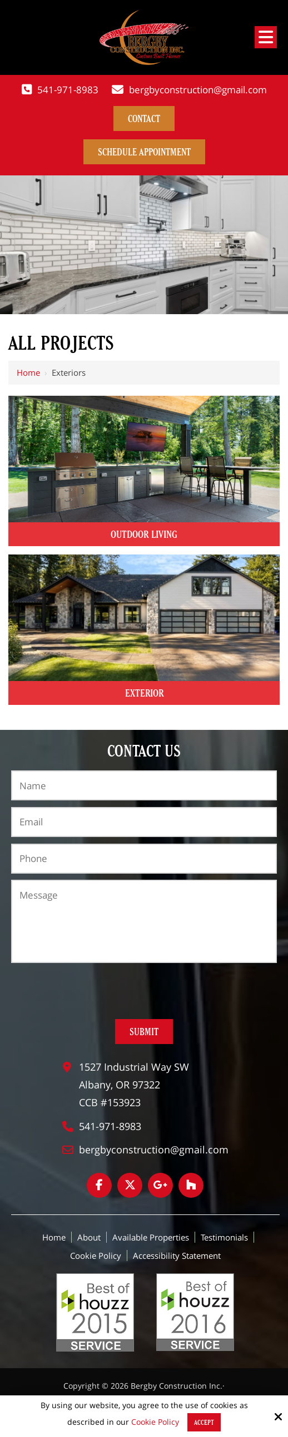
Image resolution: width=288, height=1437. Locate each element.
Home (28, 372)
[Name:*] (144, 785)
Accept (204, 1422)
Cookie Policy (155, 1422)
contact (144, 118)
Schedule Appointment (144, 152)
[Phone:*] (144, 859)
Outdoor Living (144, 534)
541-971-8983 (67, 89)
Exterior (144, 693)
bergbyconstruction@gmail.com (198, 89)
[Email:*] (144, 822)
